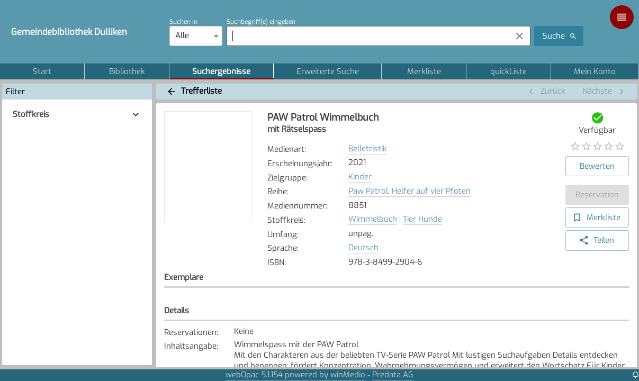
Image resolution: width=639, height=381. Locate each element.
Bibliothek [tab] (127, 71)
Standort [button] (190, 300)
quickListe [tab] (508, 71)
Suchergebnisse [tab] (221, 71)
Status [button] (525, 300)
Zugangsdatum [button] (402, 300)
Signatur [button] (291, 300)
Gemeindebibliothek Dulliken (69, 32)
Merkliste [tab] (424, 71)
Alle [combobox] (182, 35)
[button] (77, 114)
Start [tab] (42, 71)
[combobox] (366, 36)
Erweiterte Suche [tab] (328, 71)
